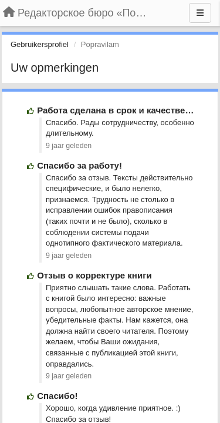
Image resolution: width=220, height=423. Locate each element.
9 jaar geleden (69, 146)
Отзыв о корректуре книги (94, 275)
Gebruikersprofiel (40, 44)
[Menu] (200, 13)
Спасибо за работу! (79, 165)
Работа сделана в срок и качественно (119, 110)
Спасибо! (57, 396)
